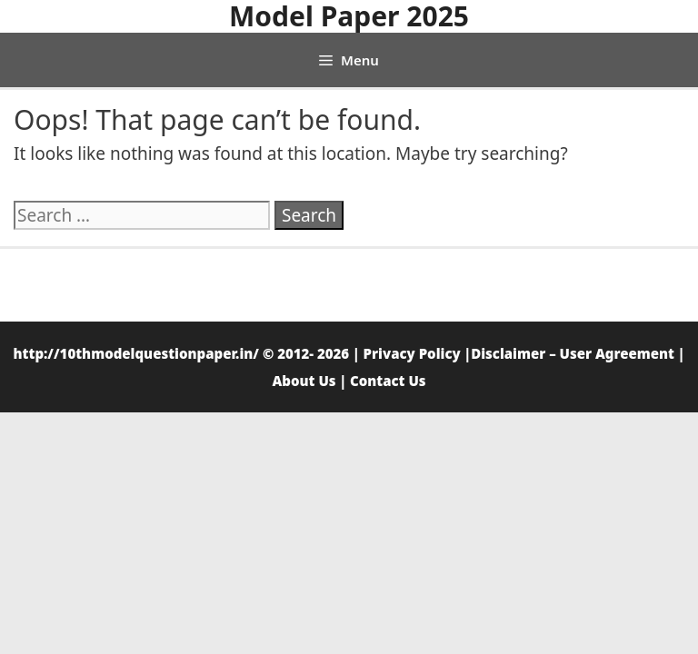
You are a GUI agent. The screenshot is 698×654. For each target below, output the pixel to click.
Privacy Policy (412, 353)
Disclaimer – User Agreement (572, 353)
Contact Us (388, 381)
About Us (303, 381)
